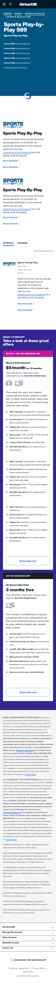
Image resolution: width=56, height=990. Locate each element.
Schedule (22, 242)
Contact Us (28, 948)
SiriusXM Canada (28, 942)
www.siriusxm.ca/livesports (17, 152)
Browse (8, 13)
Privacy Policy (30, 774)
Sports (18, 13)
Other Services (28, 937)
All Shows (8, 242)
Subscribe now (28, 561)
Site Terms (28, 971)
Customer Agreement (25, 750)
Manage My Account (28, 932)
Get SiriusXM (28, 927)
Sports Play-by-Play (35, 13)
